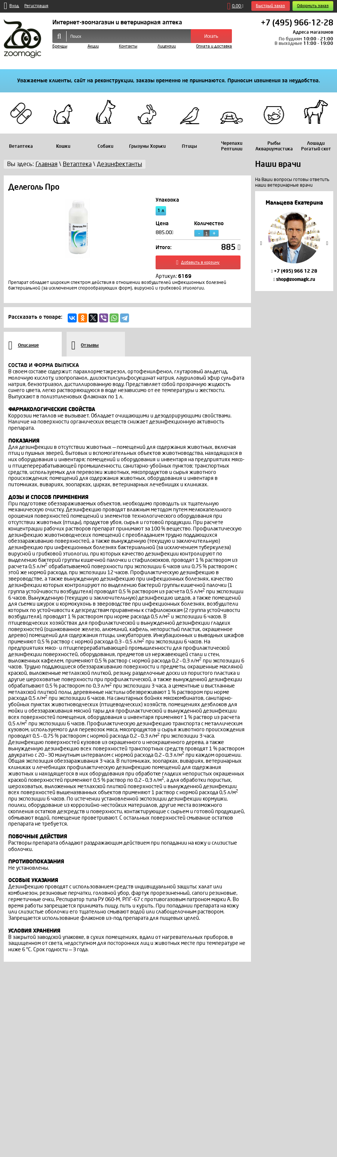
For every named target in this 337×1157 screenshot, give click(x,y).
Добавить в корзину (198, 263)
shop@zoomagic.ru (294, 279)
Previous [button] (261, 243)
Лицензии (166, 46)
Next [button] (327, 243)
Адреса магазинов (313, 32)
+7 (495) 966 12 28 (294, 271)
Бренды (59, 46)
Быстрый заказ (270, 6)
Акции (93, 46)
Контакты (128, 46)
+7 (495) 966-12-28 (297, 23)
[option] (294, 241)
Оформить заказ (313, 6)
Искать (211, 36)
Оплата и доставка (214, 46)
